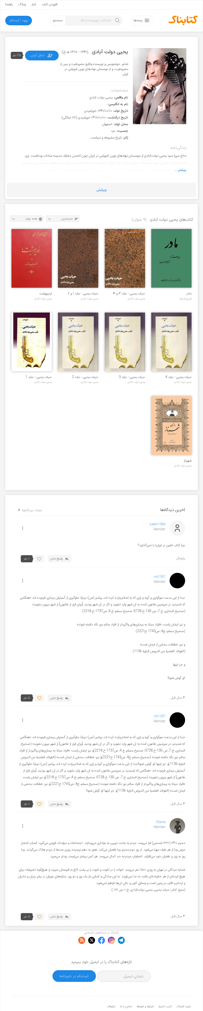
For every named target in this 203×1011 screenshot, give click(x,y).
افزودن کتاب (49, 4)
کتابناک (165, 999)
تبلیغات (111, 992)
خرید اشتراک (184, 992)
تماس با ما (126, 992)
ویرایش (101, 189)
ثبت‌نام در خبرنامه (74, 961)
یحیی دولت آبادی (136, 299)
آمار (33, 4)
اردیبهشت (45, 293)
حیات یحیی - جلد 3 (132, 377)
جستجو (58, 20)
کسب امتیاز (165, 992)
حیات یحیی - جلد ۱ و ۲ (83, 293)
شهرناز (188, 460)
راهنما (9, 4)
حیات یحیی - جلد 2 (85, 377)
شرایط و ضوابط (145, 992)
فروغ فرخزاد (185, 299)
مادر (189, 293)
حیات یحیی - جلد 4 (178, 377)
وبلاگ (22, 4)
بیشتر (182, 170)
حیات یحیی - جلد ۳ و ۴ (129, 293)
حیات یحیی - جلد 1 (39, 377)
